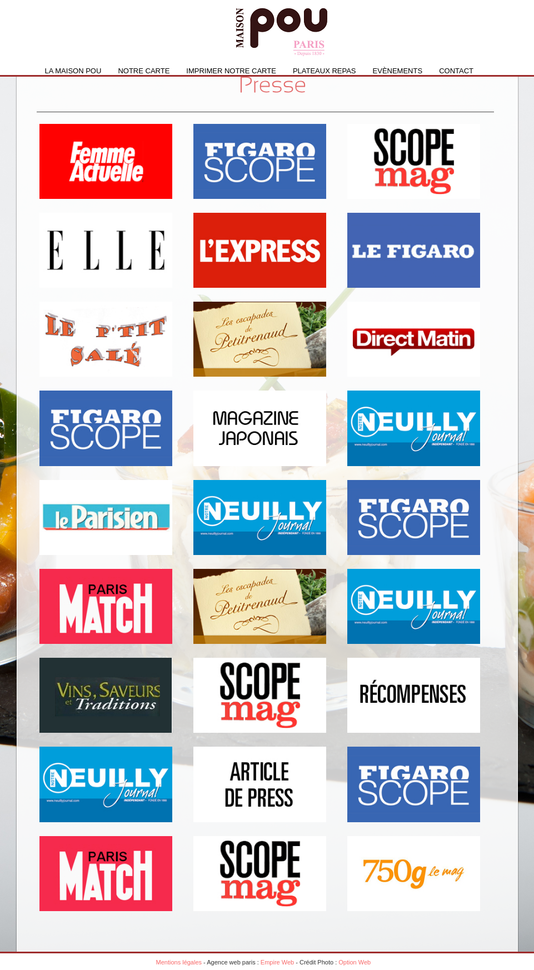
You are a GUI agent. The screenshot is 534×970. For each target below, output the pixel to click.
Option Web (354, 962)
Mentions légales (179, 962)
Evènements (398, 71)
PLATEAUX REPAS (324, 71)
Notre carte (143, 71)
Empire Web (277, 962)
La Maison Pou (73, 71)
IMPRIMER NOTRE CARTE (231, 71)
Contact (456, 71)
